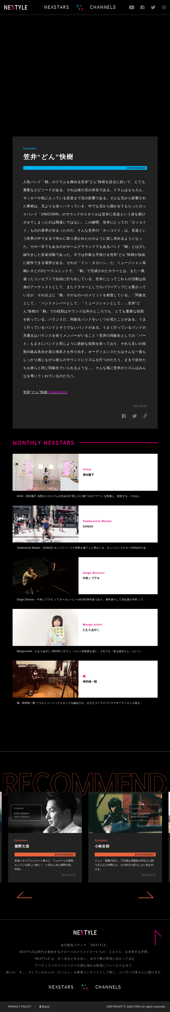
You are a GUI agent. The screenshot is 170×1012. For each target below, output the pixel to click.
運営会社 (44, 1006)
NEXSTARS (56, 7)
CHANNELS (103, 7)
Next (145, 895)
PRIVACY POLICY (19, 1006)
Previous (24, 895)
